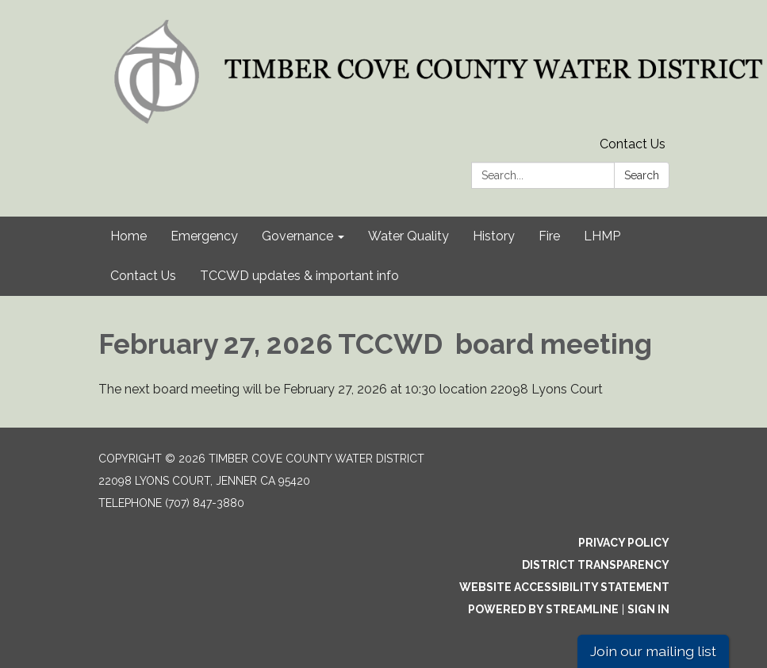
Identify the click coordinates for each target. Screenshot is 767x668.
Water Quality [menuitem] (408, 236)
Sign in (648, 609)
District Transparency (595, 565)
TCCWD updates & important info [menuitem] (299, 275)
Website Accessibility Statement (564, 587)
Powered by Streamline (543, 609)
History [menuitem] (494, 236)
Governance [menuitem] (297, 236)
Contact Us (632, 144)
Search (641, 175)
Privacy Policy (623, 542)
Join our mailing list (653, 651)
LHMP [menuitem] (602, 236)
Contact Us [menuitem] (143, 275)
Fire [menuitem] (549, 236)
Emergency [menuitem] (204, 236)
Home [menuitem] (128, 236)
